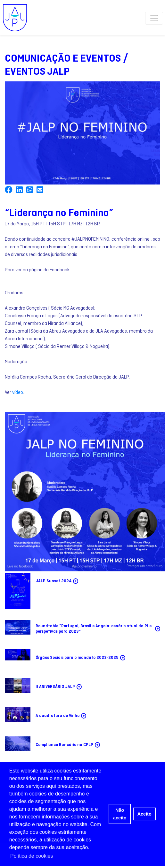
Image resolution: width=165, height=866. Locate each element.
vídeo (17, 392)
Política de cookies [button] (31, 856)
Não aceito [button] (120, 814)
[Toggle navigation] (154, 17)
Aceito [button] (144, 814)
